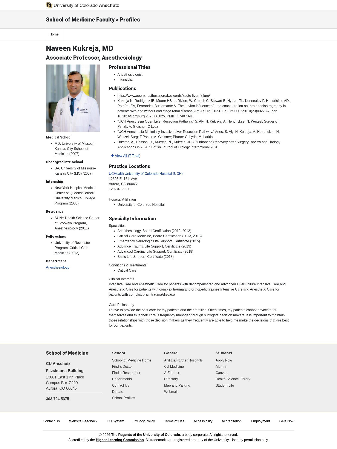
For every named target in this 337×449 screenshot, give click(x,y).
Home (54, 34)
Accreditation (232, 421)
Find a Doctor (122, 366)
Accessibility (203, 421)
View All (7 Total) (125, 156)
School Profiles (123, 398)
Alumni (221, 366)
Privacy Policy (144, 421)
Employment (260, 421)
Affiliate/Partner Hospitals (183, 360)
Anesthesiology (57, 267)
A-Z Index (171, 373)
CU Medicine (174, 366)
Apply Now (224, 360)
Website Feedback (83, 421)
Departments (122, 379)
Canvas (221, 373)
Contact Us (120, 385)
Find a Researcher (126, 373)
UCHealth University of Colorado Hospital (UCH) (146, 173)
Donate (117, 392)
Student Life (225, 385)
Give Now (286, 421)
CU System (115, 421)
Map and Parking (177, 385)
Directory (171, 379)
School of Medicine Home (131, 360)
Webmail (171, 392)
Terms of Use (174, 421)
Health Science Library (233, 379)
